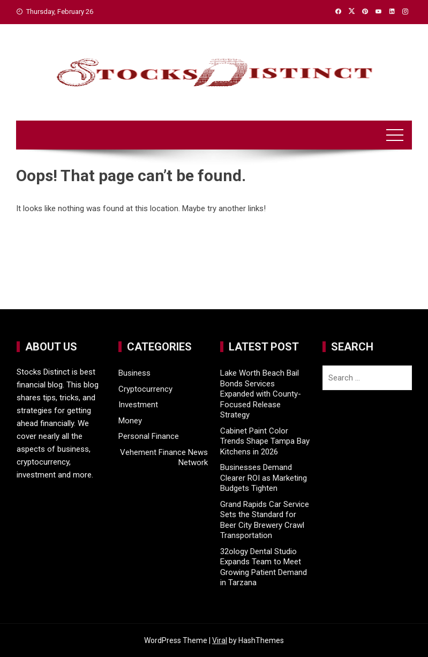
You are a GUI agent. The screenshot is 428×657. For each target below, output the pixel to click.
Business (134, 373)
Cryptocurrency (145, 389)
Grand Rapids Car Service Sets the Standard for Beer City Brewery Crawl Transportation (264, 520)
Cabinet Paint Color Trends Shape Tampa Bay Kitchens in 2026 (265, 441)
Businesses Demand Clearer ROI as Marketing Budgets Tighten (263, 477)
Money (130, 420)
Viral (219, 640)
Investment (138, 404)
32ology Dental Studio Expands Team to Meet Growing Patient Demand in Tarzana (263, 567)
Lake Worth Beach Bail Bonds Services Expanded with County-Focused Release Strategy (260, 394)
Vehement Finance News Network (164, 457)
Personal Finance (148, 436)
